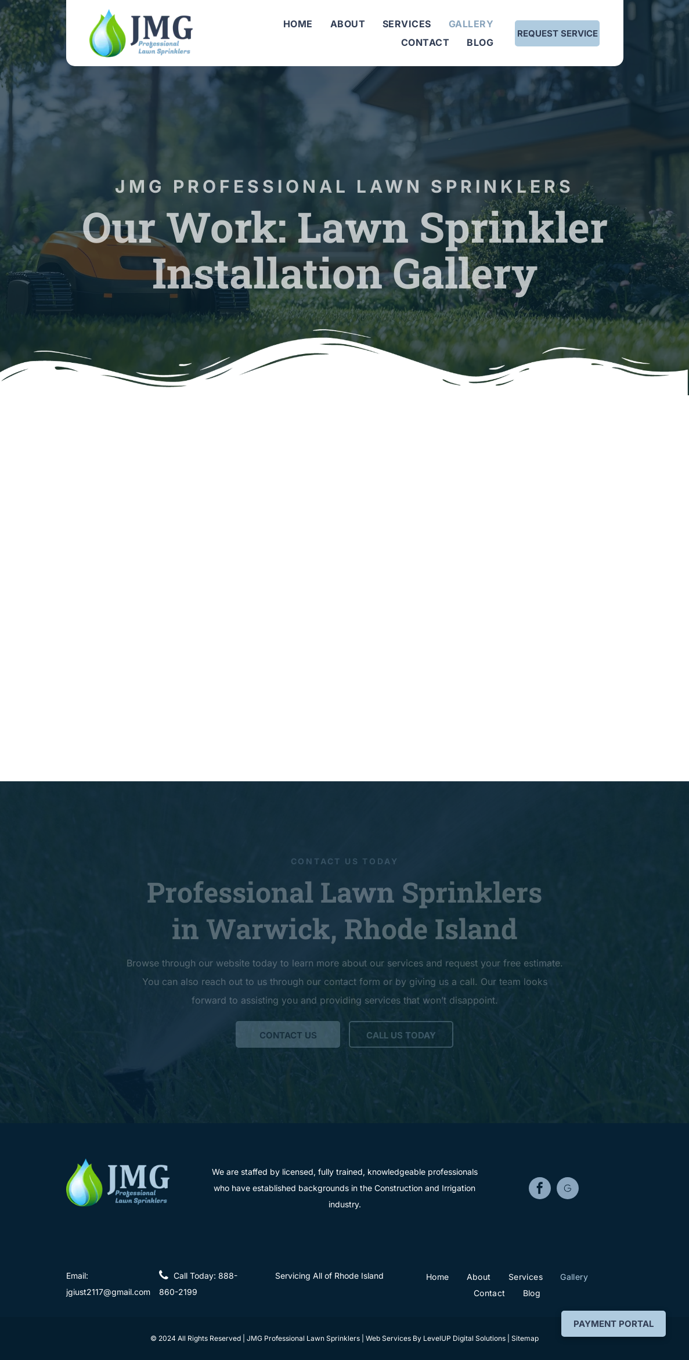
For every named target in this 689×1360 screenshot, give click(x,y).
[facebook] (540, 1189)
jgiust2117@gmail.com (108, 1292)
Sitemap (525, 1338)
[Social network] (568, 1189)
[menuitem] (298, 24)
